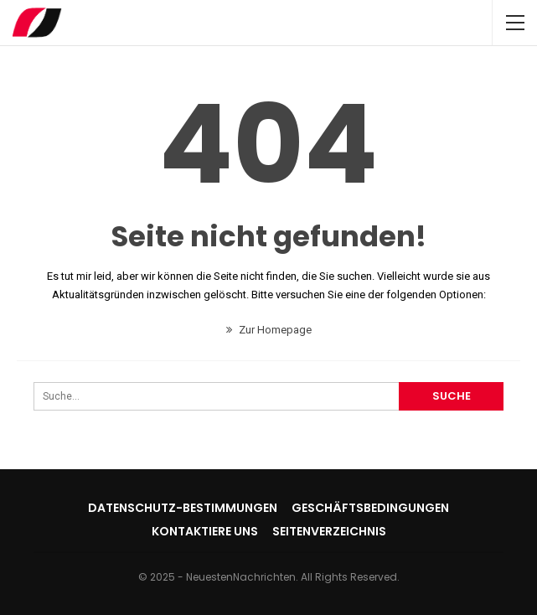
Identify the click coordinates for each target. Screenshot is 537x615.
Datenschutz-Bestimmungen (182, 507)
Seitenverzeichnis (329, 531)
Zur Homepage (269, 329)
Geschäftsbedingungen (370, 507)
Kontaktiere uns (205, 531)
